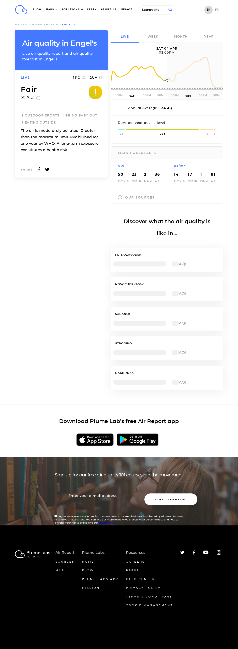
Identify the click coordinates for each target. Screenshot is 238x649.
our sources (136, 197)
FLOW (37, 9)
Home (88, 561)
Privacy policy (143, 587)
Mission (91, 587)
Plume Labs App (100, 579)
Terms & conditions (149, 596)
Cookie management (149, 605)
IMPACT (127, 9)
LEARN (92, 9)
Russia (52, 24)
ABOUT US (109, 9)
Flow (88, 570)
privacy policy (107, 522)
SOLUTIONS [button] (72, 9)
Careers (135, 561)
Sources (64, 561)
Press (132, 570)
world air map (29, 24)
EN (208, 10)
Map (59, 570)
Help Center (140, 579)
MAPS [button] (51, 9)
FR (217, 10)
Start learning (171, 499)
